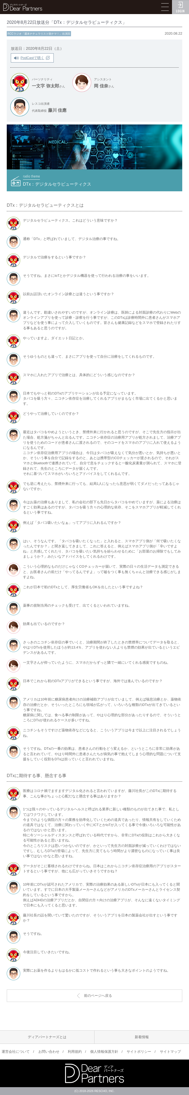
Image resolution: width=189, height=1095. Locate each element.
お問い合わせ (48, 1052)
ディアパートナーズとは (47, 1037)
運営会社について (16, 1052)
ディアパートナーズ (22, 7)
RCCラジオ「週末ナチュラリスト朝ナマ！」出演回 (39, 33)
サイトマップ (170, 1052)
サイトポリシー (139, 1052)
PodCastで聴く (32, 58)
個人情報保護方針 (104, 1052)
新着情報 (142, 1037)
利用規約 (75, 1052)
